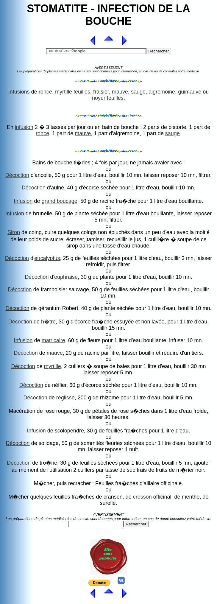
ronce (45, 92)
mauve (120, 92)
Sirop (13, 232)
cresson (142, 497)
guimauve (189, 92)
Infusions (19, 92)
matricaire (53, 340)
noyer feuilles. (108, 98)
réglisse (65, 398)
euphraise (66, 277)
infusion (24, 127)
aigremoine (162, 92)
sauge (138, 92)
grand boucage (59, 201)
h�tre (48, 322)
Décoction (17, 175)
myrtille (52, 366)
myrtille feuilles (72, 92)
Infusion (23, 201)
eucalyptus (47, 258)
